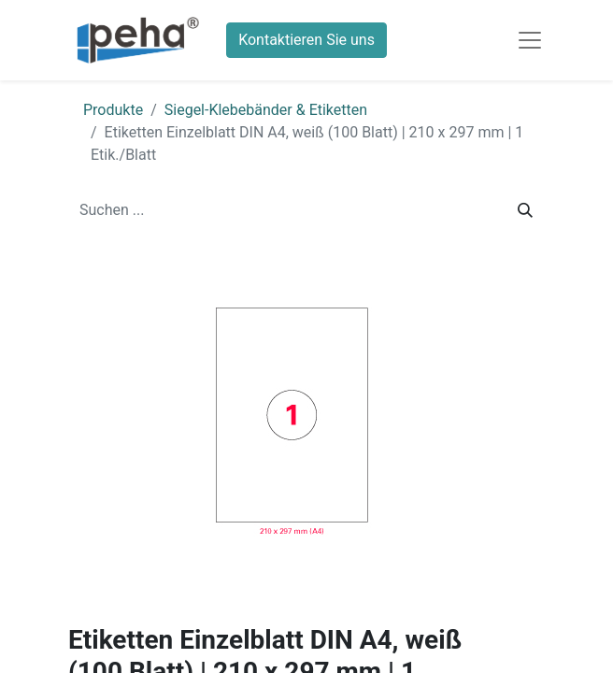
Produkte (113, 110)
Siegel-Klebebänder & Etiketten (265, 110)
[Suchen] (525, 210)
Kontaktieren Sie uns (306, 40)
